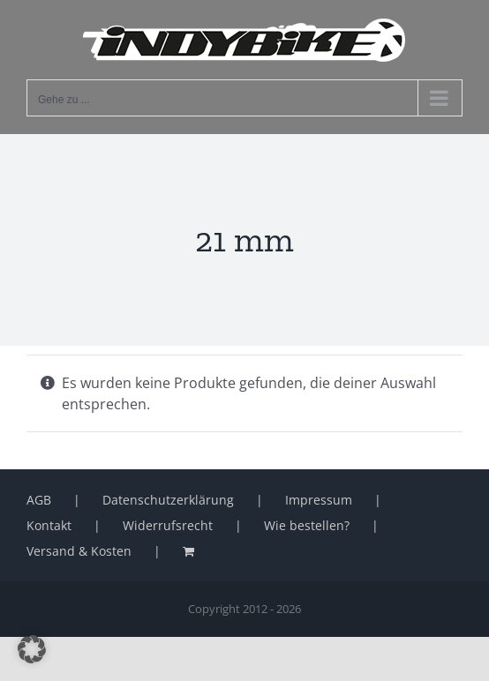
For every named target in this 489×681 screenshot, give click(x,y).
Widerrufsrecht (168, 525)
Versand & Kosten (79, 551)
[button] (32, 649)
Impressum (318, 499)
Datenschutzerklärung (168, 499)
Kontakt (48, 525)
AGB (38, 499)
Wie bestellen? (307, 525)
